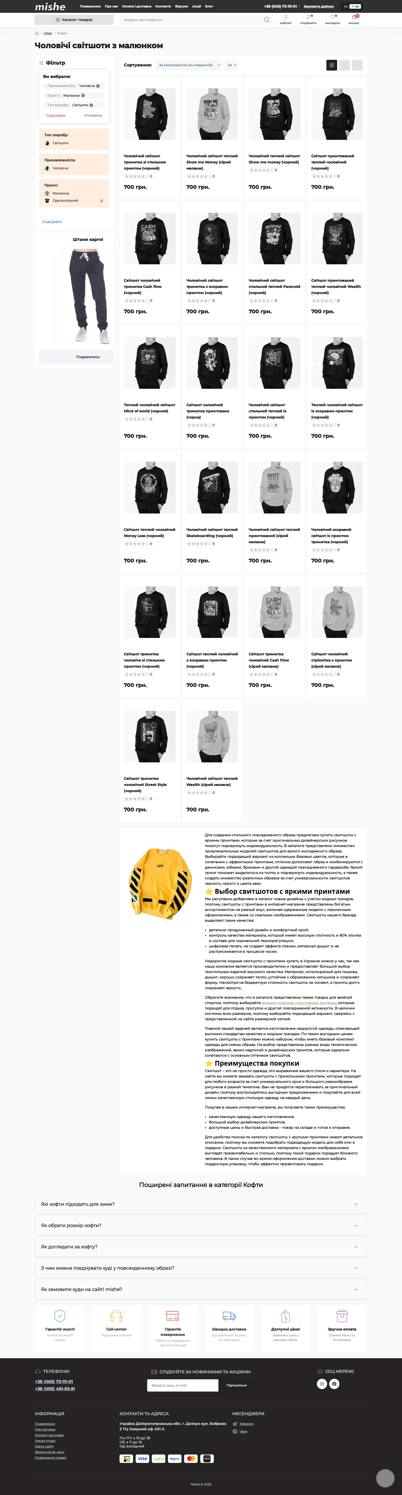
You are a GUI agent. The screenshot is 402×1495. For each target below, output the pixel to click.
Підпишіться (237, 1385)
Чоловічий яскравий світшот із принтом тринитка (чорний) (331, 535)
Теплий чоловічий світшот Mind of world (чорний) (149, 408)
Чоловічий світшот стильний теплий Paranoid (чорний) (274, 286)
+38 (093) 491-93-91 (55, 1388)
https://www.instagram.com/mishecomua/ (322, 1384)
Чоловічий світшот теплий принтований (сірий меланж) (274, 535)
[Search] (267, 20)
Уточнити (93, 115)
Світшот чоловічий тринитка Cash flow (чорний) (143, 286)
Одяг (48, 33)
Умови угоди (45, 1441)
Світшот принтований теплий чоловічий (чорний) (332, 162)
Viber (243, 1431)
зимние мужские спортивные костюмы (299, 1003)
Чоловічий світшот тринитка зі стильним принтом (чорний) (145, 162)
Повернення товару (51, 1458)
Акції (196, 6)
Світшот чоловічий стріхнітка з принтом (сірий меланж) (331, 660)
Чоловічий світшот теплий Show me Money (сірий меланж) (212, 162)
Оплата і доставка (136, 6)
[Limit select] (231, 65)
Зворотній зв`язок (49, 1452)
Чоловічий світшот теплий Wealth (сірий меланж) (212, 781)
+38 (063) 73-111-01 (54, 1381)
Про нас (111, 6)
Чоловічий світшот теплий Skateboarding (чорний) (212, 532)
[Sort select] (189, 65)
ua (355, 6)
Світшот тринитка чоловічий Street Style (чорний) (145, 784)
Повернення (90, 6)
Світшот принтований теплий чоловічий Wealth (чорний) (336, 286)
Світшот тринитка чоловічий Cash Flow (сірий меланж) (269, 660)
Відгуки (181, 6)
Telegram (246, 1424)
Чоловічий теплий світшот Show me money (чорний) (274, 159)
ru (345, 6)
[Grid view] (331, 65)
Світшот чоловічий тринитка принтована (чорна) (207, 411)
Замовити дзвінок (319, 6)
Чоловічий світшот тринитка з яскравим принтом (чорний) (207, 286)
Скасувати (56, 115)
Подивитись (88, 357)
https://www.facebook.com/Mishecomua (334, 1384)
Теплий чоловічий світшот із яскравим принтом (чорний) (337, 411)
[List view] (344, 65)
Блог (209, 6)
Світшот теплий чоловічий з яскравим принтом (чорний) (212, 660)
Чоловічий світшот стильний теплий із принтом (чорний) (267, 411)
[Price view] (357, 65)
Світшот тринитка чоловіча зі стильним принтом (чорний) (144, 660)
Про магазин (45, 1429)
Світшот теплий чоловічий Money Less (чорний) (149, 532)
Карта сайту (44, 1446)
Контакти (163, 6)
